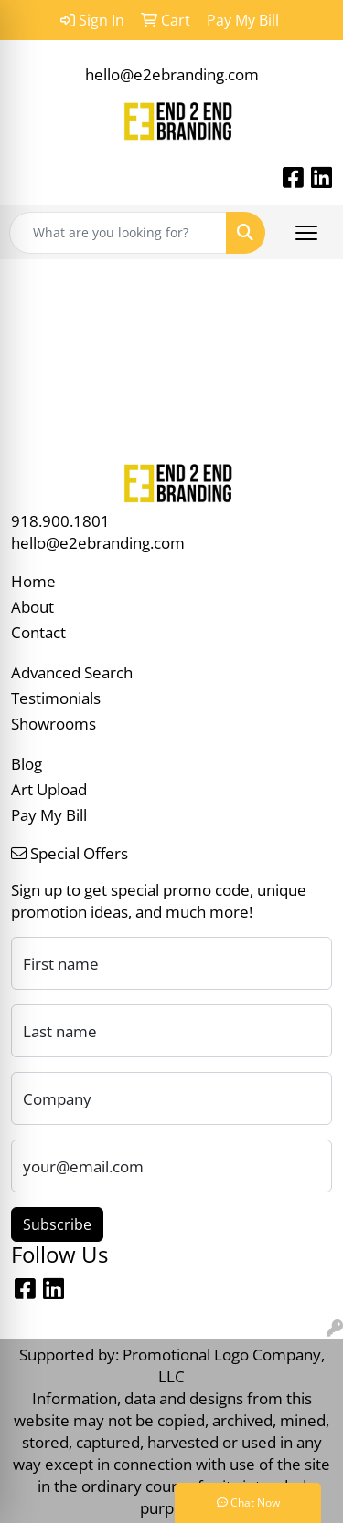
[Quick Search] (118, 233)
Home (33, 581)
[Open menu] (306, 233)
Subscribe (57, 1224)
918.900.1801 (60, 520)
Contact (38, 632)
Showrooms (53, 723)
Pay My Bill (49, 814)
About (32, 606)
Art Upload (49, 789)
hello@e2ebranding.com (172, 74)
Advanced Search (72, 672)
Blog (26, 763)
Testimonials (56, 698)
